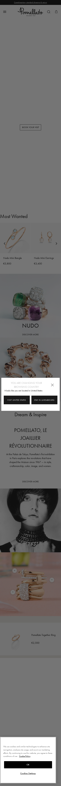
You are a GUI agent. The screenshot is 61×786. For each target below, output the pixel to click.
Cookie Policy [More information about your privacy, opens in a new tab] (24, 756)
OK (28, 764)
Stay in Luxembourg (44, 400)
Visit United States (16, 400)
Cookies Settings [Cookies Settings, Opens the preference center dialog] (28, 773)
